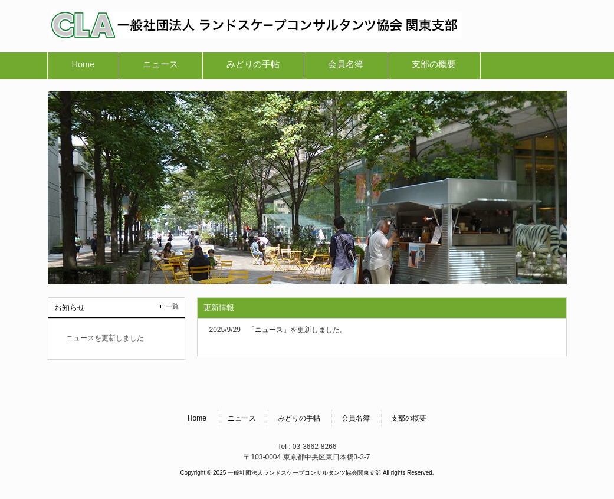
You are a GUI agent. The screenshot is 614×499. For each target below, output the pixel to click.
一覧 (172, 306)
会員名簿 (356, 418)
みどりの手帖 (299, 418)
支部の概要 (408, 418)
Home (197, 418)
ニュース (242, 418)
